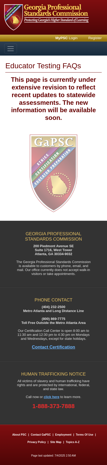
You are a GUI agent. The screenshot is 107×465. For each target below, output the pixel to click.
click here (51, 397)
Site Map (55, 442)
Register (95, 38)
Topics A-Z (72, 442)
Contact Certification (53, 347)
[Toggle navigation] (10, 48)
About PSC (19, 434)
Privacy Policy (37, 442)
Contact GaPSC (41, 434)
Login (66, 38)
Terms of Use (84, 434)
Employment (63, 434)
